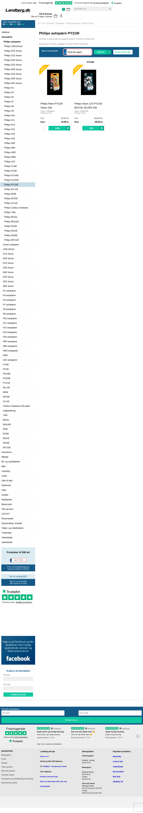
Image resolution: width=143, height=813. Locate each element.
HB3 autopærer (10, 341)
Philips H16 (9, 134)
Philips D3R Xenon (13, 69)
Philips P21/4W (11, 175)
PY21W (6, 383)
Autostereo (7, 452)
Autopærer (7, 37)
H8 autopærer (9, 309)
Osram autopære (11, 245)
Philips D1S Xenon (13, 55)
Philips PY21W (11, 185)
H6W (5, 355)
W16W (6, 443)
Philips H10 (9, 115)
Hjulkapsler (7, 499)
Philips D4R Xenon (13, 78)
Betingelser (6, 755)
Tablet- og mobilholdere (12, 528)
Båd (3, 466)
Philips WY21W (11, 240)
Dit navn (6, 675)
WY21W (7, 447)
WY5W (6, 397)
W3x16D (7, 424)
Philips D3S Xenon (13, 74)
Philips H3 (9, 92)
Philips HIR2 (10, 152)
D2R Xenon (8, 258)
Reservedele (7, 518)
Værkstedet (7, 542)
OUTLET (6, 514)
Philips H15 (9, 129)
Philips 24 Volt (10, 203)
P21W (6, 369)
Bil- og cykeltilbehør (11, 462)
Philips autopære (12, 42)
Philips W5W (10, 194)
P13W (6, 364)
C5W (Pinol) (8, 249)
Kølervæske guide (9, 783)
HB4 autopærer (10, 346)
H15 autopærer (10, 332)
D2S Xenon (8, 263)
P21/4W (6, 374)
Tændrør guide (7, 775)
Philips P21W (10, 171)
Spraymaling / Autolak (12, 523)
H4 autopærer (9, 300)
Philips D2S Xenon (13, 65)
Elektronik (6, 485)
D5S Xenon (8, 281)
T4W (5, 415)
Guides (5, 495)
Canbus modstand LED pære (16, 406)
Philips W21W (10, 231)
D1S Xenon (8, 254)
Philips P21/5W (11, 180)
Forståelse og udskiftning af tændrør (17, 779)
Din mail (6, 684)
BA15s (6, 420)
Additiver (6, 32)
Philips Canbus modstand (16, 208)
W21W (6, 438)
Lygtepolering (9, 411)
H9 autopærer (9, 314)
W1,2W (6, 387)
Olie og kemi (7, 509)
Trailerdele (6, 533)
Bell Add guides (8, 771)
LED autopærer (10, 360)
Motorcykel (7, 504)
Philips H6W (10, 157)
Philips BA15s (10, 217)
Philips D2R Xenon (13, 60)
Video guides (7, 767)
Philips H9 (9, 111)
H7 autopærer (9, 304)
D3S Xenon (8, 268)
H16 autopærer (10, 337)
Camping (6, 471)
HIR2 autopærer (10, 351)
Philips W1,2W (11, 189)
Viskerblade (7, 537)
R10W (6, 434)
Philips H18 (9, 138)
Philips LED (9, 161)
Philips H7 (9, 102)
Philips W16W (10, 235)
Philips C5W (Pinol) (13, 46)
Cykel (4, 476)
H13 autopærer (10, 328)
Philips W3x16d (11, 221)
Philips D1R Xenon (13, 51)
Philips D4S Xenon (13, 83)
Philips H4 (9, 97)
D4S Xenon (8, 277)
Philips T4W (9, 212)
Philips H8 (9, 106)
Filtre (4, 490)
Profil (3, 759)
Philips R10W (10, 226)
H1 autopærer (9, 291)
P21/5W (6, 378)
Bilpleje (5, 457)
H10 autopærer (10, 318)
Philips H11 (9, 120)
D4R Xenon (8, 272)
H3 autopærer (9, 295)
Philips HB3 (9, 143)
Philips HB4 (9, 148)
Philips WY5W (10, 198)
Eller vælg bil (123, 52)
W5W (5, 392)
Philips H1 (9, 88)
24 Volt (6, 401)
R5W (5, 429)
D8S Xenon (8, 286)
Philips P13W (10, 166)
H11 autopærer (10, 323)
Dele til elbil (7, 480)
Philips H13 (9, 125)
